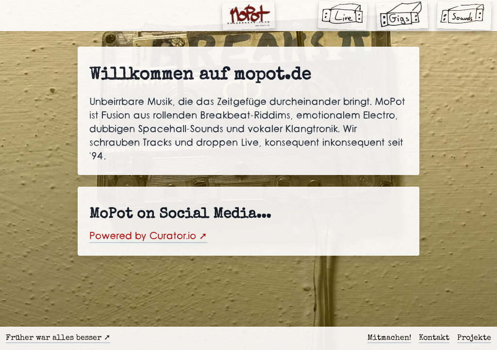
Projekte (474, 338)
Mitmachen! (389, 338)
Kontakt (434, 338)
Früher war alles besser (53, 338)
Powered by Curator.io (142, 236)
